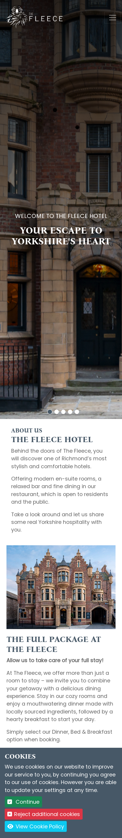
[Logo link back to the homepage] (35, 17)
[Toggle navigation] (112, 17)
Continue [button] (23, 801)
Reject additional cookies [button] (43, 814)
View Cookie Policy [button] (35, 826)
